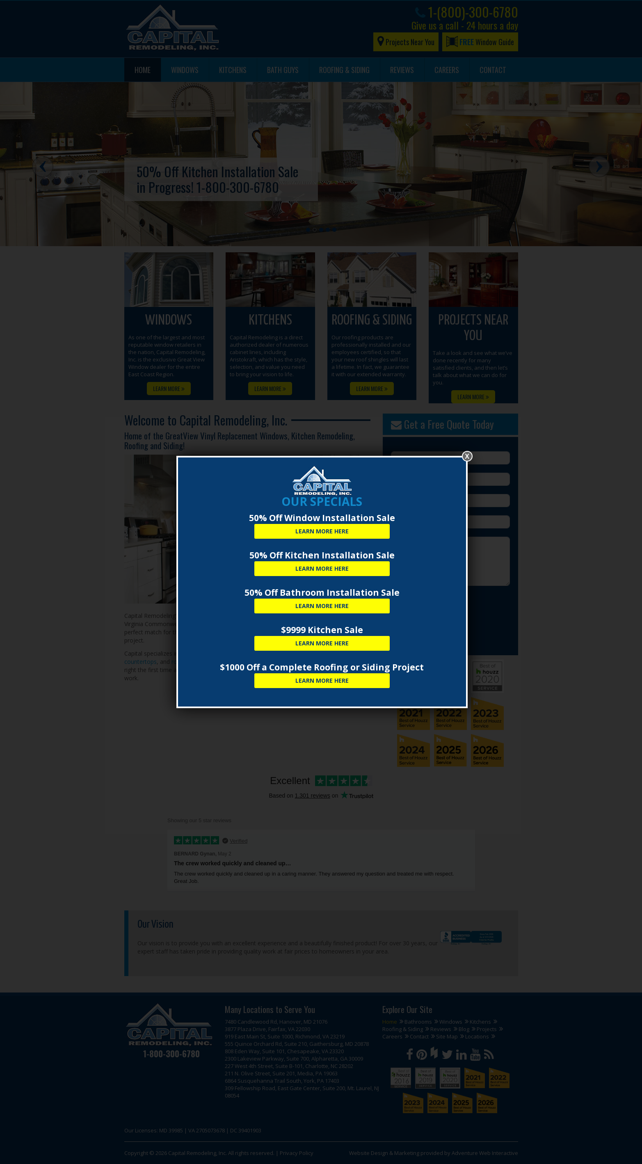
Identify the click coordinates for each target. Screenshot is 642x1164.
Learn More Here (322, 531)
